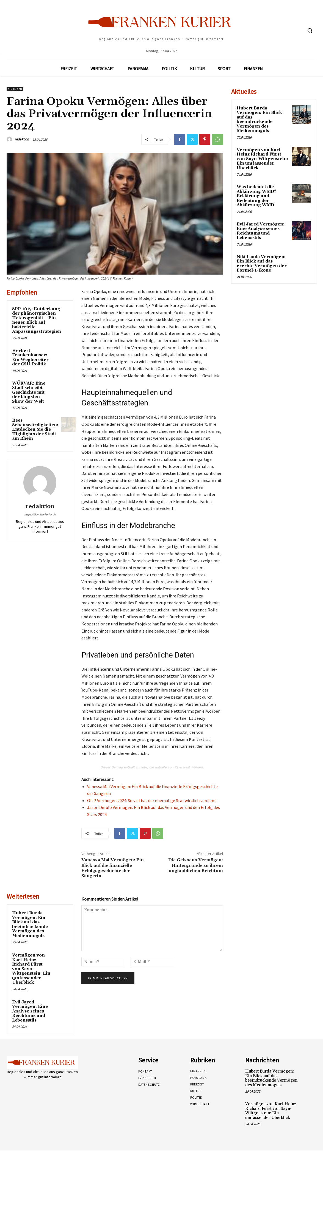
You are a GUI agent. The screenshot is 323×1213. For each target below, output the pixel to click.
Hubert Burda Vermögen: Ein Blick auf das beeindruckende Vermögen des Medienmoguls (30, 924)
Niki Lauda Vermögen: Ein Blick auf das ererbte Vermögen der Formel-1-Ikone (262, 263)
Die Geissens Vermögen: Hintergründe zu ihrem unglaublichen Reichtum (195, 865)
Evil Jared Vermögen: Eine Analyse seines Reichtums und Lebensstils (30, 1011)
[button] (309, 30)
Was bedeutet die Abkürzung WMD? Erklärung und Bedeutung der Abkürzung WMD (256, 196)
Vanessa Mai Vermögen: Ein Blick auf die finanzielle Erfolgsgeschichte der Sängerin (112, 868)
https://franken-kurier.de (40, 514)
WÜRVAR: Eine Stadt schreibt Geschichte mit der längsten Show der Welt (28, 392)
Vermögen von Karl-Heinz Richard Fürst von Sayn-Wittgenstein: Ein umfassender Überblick (31, 969)
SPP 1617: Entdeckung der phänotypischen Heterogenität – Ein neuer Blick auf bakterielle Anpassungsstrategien (36, 320)
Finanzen (15, 89)
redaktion (22, 139)
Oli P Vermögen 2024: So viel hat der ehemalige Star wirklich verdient (151, 800)
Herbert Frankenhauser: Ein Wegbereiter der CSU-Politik (30, 357)
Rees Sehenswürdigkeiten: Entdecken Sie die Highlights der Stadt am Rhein (35, 429)
